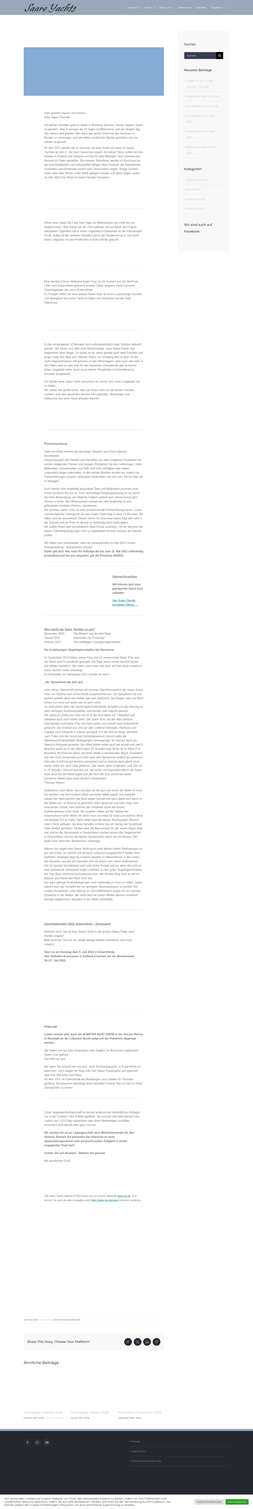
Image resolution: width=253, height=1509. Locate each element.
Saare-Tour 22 (195, 199)
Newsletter (45, 1319)
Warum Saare (195, 208)
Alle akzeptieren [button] (237, 1501)
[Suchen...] (200, 55)
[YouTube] (47, 1442)
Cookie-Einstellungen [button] (209, 1501)
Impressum (138, 1451)
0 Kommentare (55, 1418)
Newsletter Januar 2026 (90, 1412)
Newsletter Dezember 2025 (139, 1412)
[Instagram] (37, 1442)
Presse (135, 1441)
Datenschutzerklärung (146, 1461)
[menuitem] (218, 7)
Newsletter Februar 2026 (43, 1412)
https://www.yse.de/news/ (105, 1200)
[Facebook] (27, 1442)
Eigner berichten (197, 179)
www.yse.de (124, 1196)
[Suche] (219, 55)
